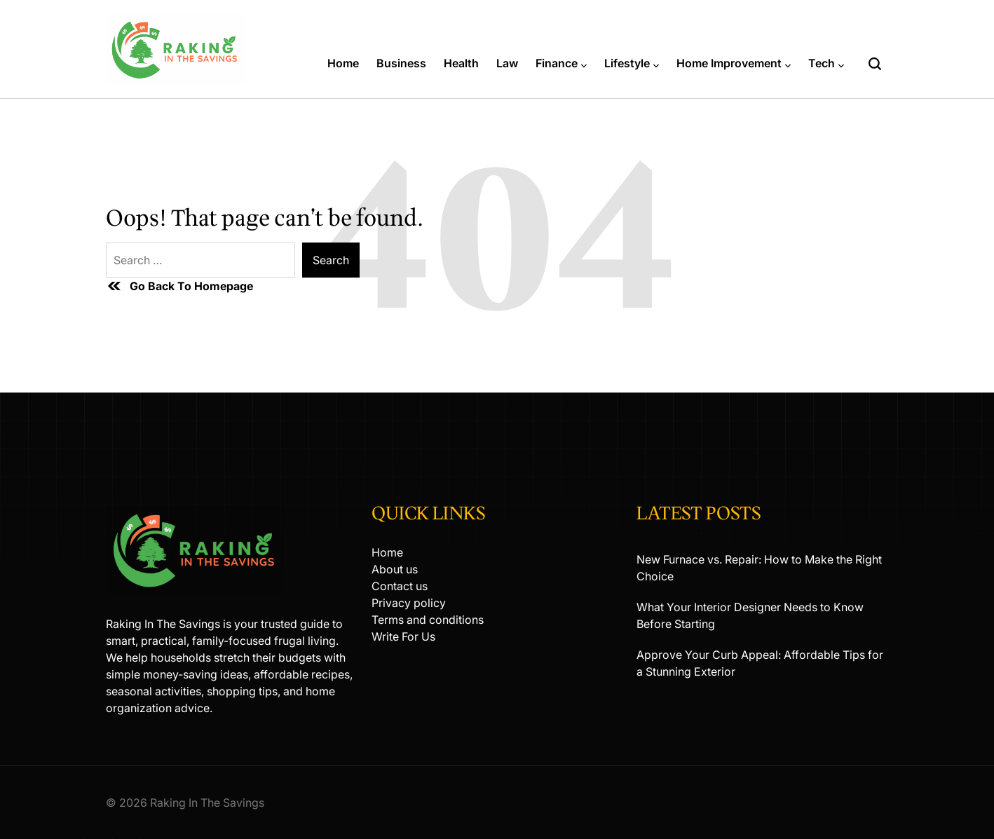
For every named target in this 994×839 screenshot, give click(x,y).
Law (507, 63)
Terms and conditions (428, 620)
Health (461, 63)
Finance (561, 63)
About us (395, 569)
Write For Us (403, 636)
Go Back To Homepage (179, 286)
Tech (826, 63)
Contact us (400, 586)
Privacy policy (409, 603)
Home (343, 63)
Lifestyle (631, 63)
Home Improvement (733, 63)
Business (401, 63)
